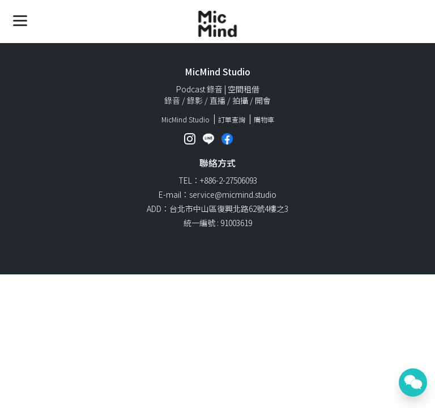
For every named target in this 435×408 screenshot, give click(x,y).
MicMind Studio (185, 119)
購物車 (264, 119)
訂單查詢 (231, 119)
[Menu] (20, 20)
